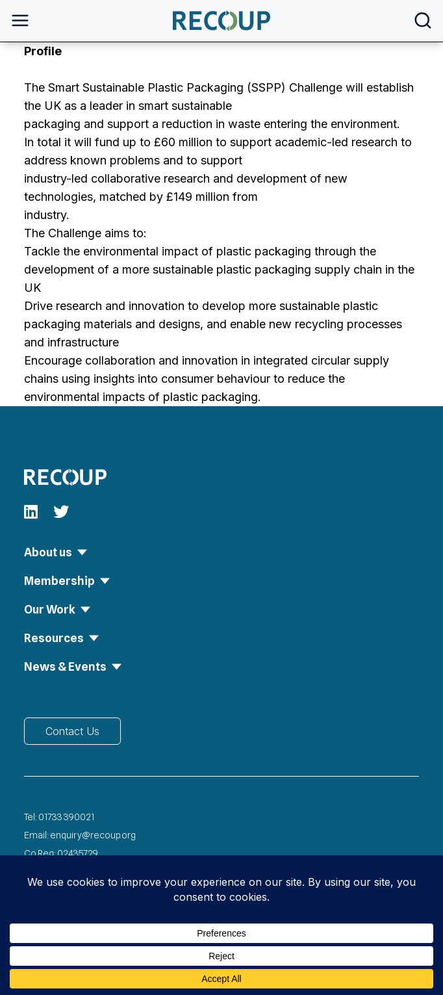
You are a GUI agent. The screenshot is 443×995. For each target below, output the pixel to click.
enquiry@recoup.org (93, 835)
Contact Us (72, 731)
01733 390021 (66, 817)
